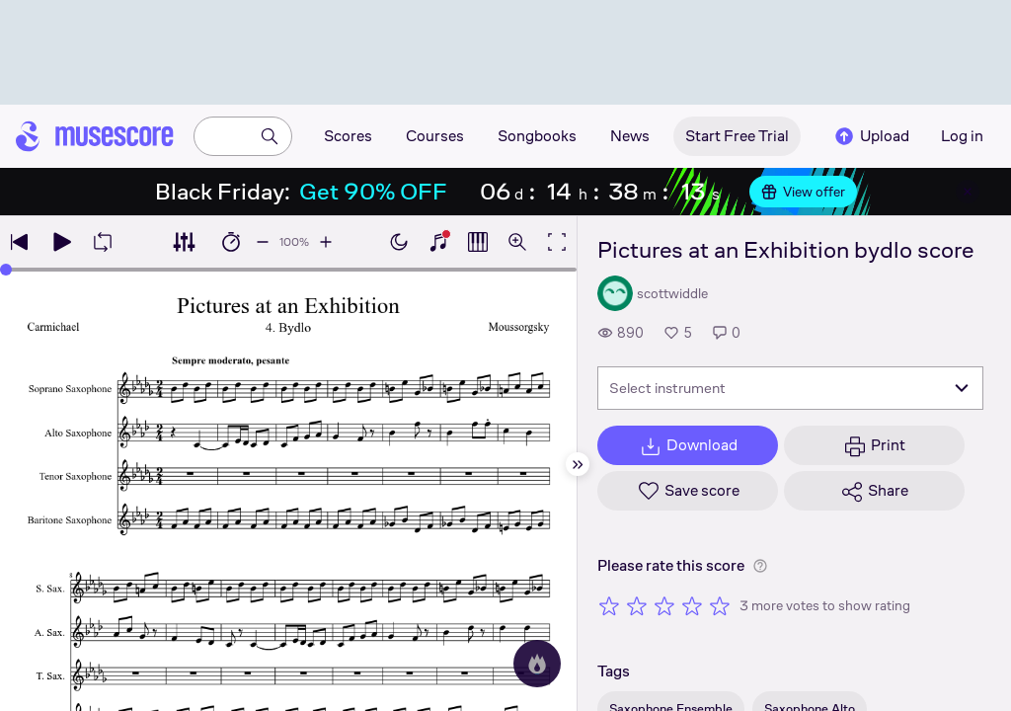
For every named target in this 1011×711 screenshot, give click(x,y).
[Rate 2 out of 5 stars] (637, 605)
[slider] (6, 270)
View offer (803, 191)
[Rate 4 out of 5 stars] (692, 605)
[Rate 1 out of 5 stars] (609, 605)
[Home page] (95, 136)
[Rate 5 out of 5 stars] (720, 605)
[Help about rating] (760, 566)
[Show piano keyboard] (438, 242)
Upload (870, 136)
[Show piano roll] (478, 242)
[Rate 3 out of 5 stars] (664, 605)
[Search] (269, 136)
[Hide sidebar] (577, 464)
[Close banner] (967, 191)
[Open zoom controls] (517, 242)
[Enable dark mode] (399, 242)
